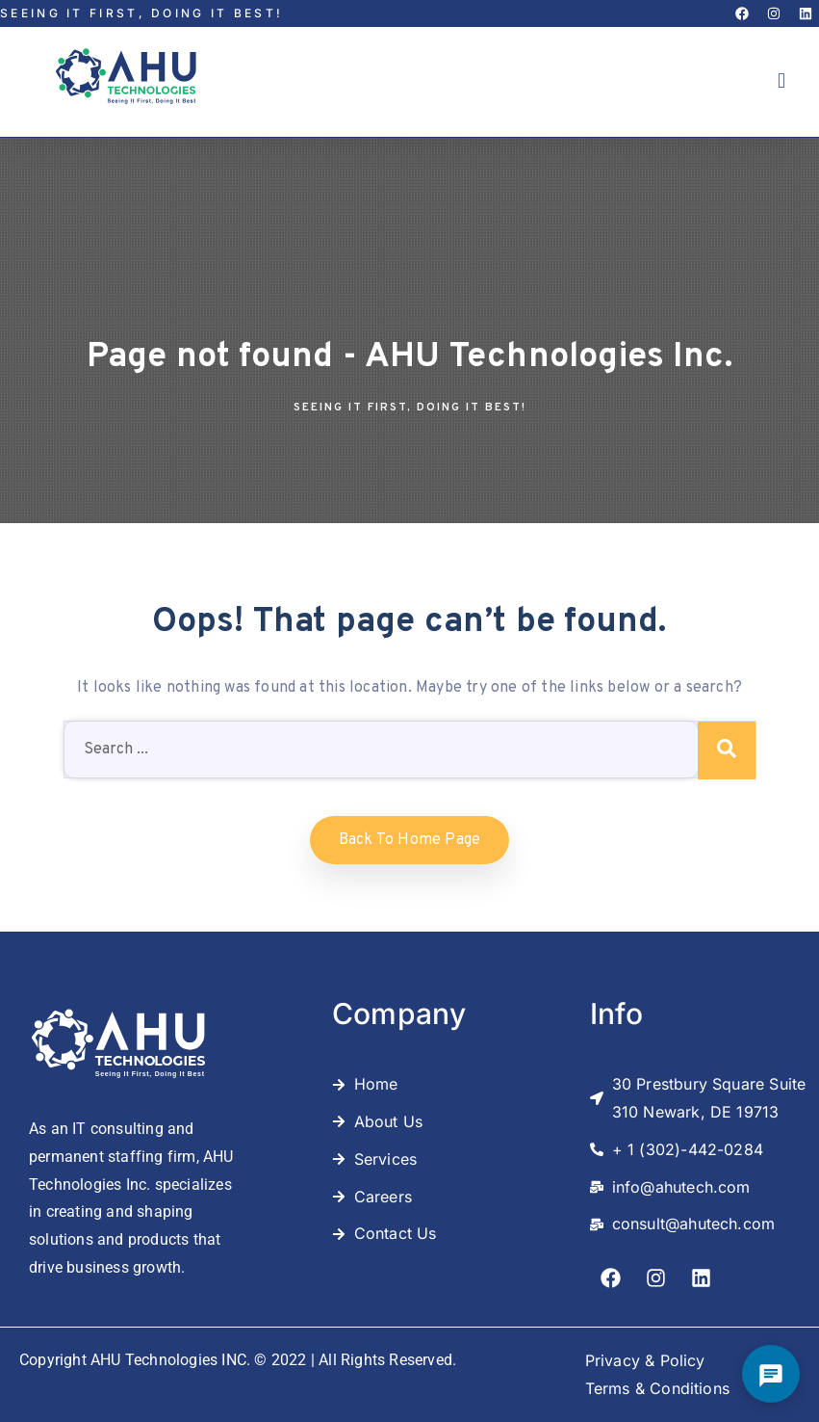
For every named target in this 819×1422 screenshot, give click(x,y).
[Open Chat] (771, 1374)
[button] (781, 81)
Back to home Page (409, 840)
